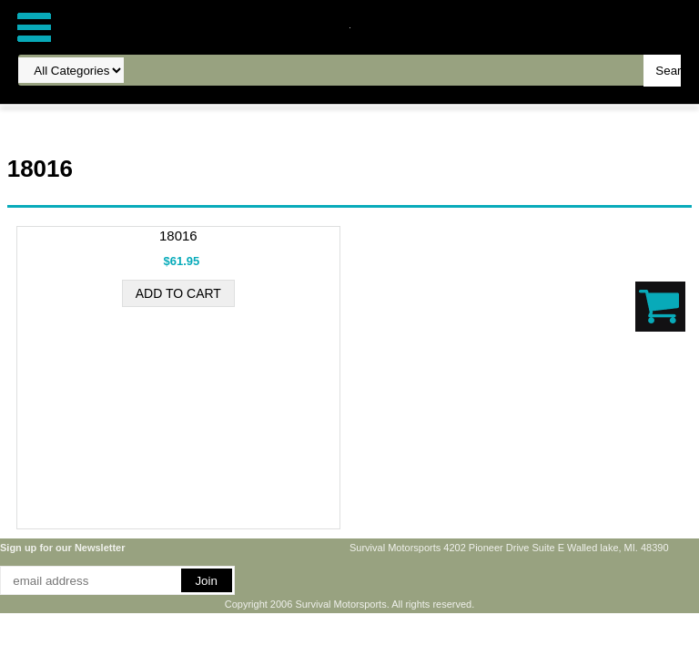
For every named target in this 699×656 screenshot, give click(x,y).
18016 (178, 235)
